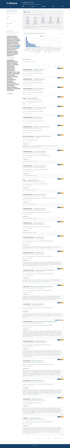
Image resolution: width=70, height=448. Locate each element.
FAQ (62, 6)
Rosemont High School (38, 223)
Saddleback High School (39, 69)
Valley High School (38, 117)
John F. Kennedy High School (39, 151)
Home (23, 6)
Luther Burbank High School (40, 194)
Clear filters (10, 93)
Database (33, 6)
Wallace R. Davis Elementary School (41, 127)
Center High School (39, 237)
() (9, 36)
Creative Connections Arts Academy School (44, 270)
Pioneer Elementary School (38, 304)
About (53, 6)
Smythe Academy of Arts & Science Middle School (45, 321)
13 (55, 65)
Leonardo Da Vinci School (33, 180)
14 (59, 65)
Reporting (43, 6)
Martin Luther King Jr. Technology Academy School (42, 286)
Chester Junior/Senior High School (43, 136)
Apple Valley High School (40, 341)
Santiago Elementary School (40, 107)
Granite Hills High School (35, 418)
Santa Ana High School (39, 88)
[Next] (62, 65)
